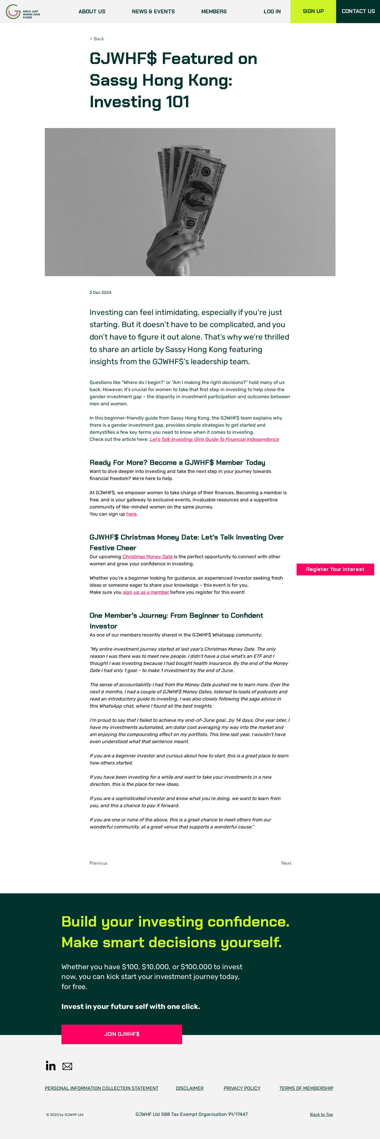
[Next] (276, 863)
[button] (335, 569)
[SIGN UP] (313, 11)
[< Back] (109, 39)
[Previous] (109, 863)
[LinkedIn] (51, 1066)
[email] (67, 1066)
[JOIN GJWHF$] (121, 1034)
